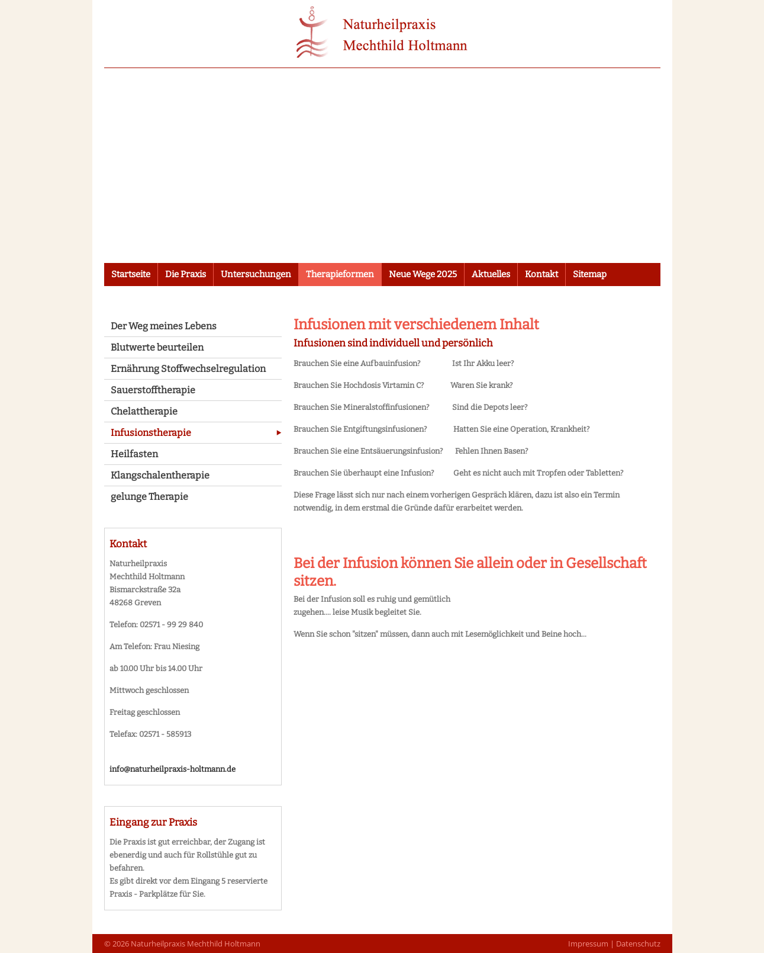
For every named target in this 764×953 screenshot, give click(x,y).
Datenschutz (638, 943)
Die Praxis (185, 274)
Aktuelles (491, 274)
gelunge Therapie (149, 496)
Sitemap (590, 274)
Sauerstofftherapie (153, 390)
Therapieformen (340, 274)
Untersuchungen (256, 274)
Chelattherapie (144, 411)
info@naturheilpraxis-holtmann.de (172, 769)
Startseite (130, 274)
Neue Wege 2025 (423, 274)
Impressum (588, 943)
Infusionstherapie (151, 432)
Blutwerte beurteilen (157, 347)
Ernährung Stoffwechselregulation (188, 368)
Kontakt (541, 274)
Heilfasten (134, 454)
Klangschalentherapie (160, 475)
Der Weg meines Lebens (164, 326)
